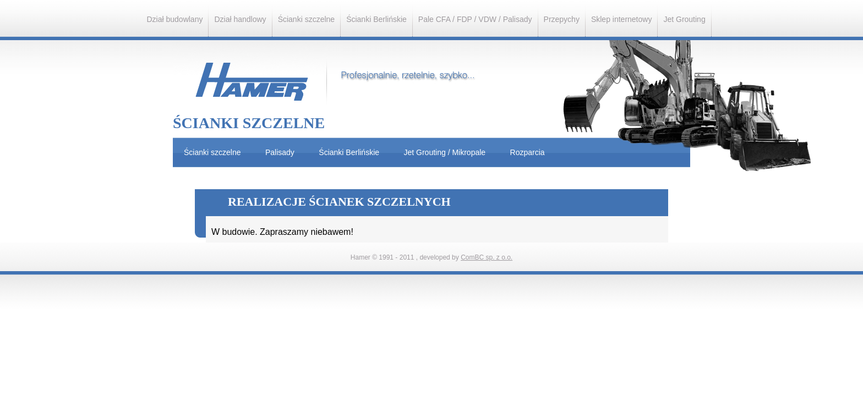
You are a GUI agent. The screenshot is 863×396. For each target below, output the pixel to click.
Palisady (279, 152)
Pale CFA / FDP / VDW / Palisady (475, 19)
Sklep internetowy (621, 19)
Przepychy (562, 19)
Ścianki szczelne (306, 19)
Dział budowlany (175, 19)
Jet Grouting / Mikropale (445, 152)
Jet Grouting (684, 19)
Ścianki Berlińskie (376, 19)
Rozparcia (527, 152)
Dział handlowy (240, 19)
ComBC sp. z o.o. (486, 257)
